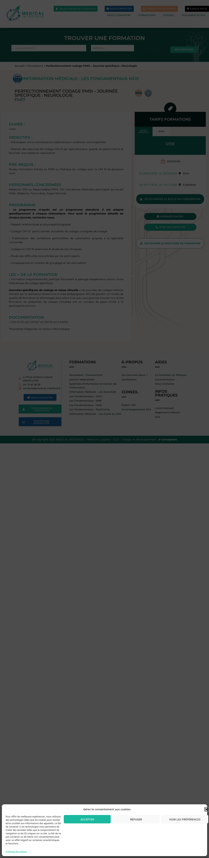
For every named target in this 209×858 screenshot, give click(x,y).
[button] (206, 809)
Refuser (136, 819)
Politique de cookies (16, 851)
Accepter (87, 819)
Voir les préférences (185, 819)
